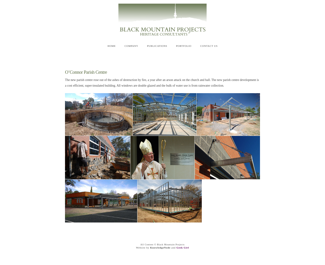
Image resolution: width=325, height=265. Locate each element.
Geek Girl (182, 247)
